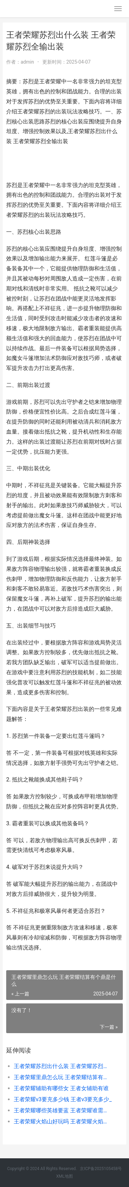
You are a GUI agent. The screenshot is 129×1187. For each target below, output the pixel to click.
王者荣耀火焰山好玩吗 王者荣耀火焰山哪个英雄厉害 (63, 1121)
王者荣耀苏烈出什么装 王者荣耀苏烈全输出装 (63, 1066)
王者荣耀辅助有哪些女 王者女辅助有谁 (61, 1088)
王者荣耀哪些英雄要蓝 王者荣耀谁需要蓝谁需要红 (63, 1110)
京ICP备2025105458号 (101, 1168)
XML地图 (64, 1176)
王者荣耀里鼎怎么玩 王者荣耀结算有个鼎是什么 (63, 1077)
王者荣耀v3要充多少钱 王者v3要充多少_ (63, 1099)
